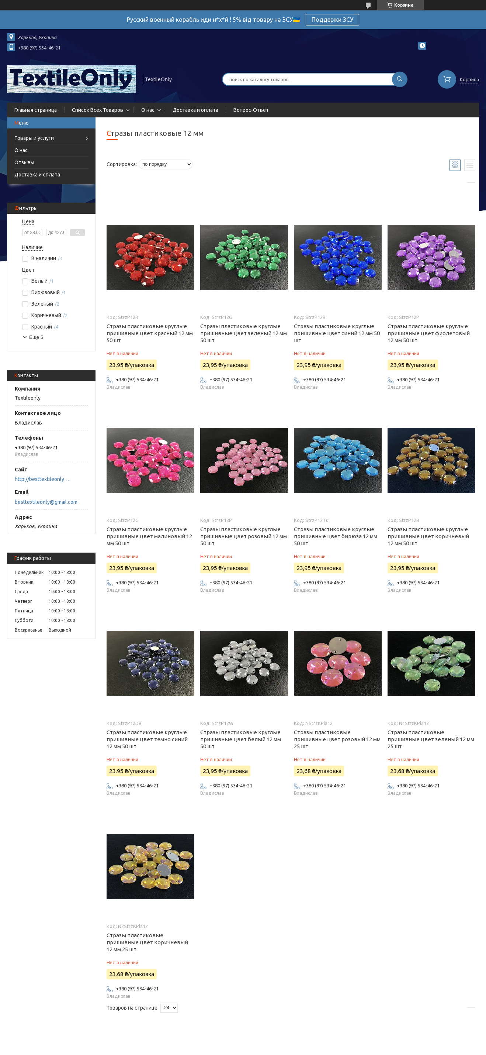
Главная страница (35, 110)
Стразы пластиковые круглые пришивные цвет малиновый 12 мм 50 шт (149, 536)
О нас (148, 110)
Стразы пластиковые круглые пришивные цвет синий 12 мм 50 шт (337, 333)
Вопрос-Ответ (251, 110)
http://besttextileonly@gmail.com (44, 479)
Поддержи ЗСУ (332, 19)
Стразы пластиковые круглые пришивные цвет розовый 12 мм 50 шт (243, 536)
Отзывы (24, 162)
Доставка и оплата (195, 110)
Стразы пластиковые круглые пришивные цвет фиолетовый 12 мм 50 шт (429, 333)
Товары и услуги (34, 138)
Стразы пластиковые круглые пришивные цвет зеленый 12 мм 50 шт (243, 333)
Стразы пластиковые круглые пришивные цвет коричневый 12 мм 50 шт (428, 536)
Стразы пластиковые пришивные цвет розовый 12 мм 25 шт (337, 739)
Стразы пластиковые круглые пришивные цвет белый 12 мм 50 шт (240, 739)
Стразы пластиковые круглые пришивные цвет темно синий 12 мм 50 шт (147, 739)
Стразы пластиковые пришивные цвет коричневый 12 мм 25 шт (147, 942)
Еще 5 (36, 337)
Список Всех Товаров (97, 110)
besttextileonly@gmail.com (46, 502)
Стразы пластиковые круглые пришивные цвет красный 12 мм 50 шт (150, 333)
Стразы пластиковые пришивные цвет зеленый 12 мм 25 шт (431, 739)
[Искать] (399, 79)
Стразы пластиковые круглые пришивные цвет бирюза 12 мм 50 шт (335, 536)
